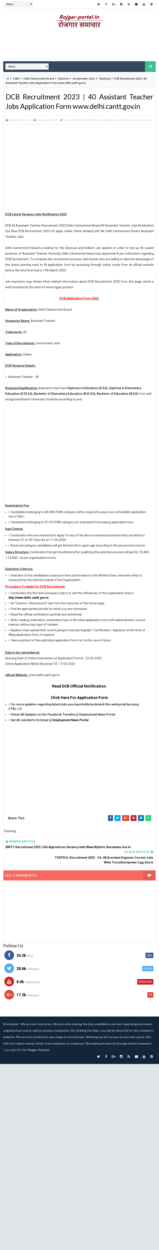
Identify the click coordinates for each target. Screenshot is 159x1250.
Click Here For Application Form (79, 697)
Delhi (16, 78)
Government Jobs (84, 78)
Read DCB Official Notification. (79, 686)
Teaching (104, 78)
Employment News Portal (70, 720)
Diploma (63, 78)
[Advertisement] (77, 168)
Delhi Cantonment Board (39, 78)
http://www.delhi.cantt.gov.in (28, 597)
